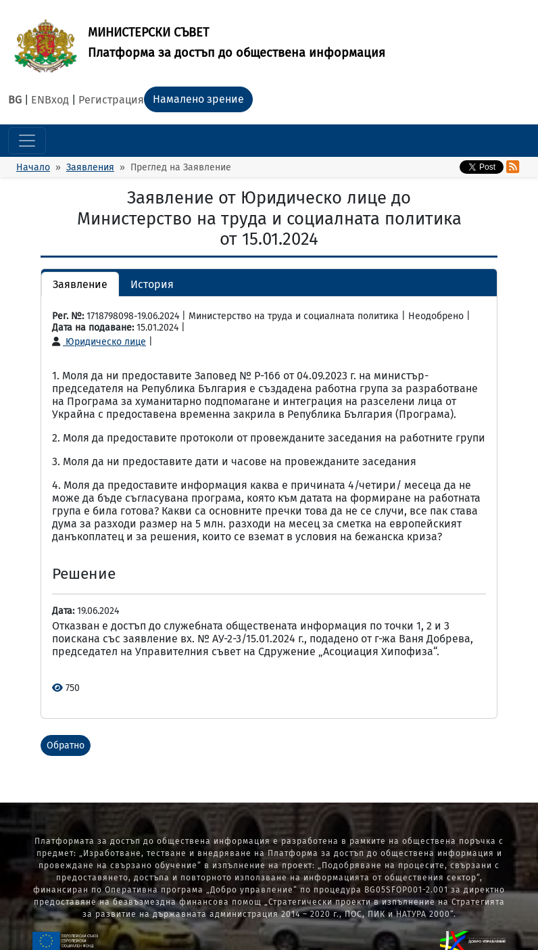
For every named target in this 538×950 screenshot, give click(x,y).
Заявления (90, 167)
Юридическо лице (99, 342)
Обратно (65, 745)
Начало (33, 167)
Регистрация (111, 99)
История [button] (152, 284)
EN (38, 99)
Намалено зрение (198, 99)
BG (15, 99)
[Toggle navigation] (27, 140)
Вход (57, 99)
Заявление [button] (80, 284)
